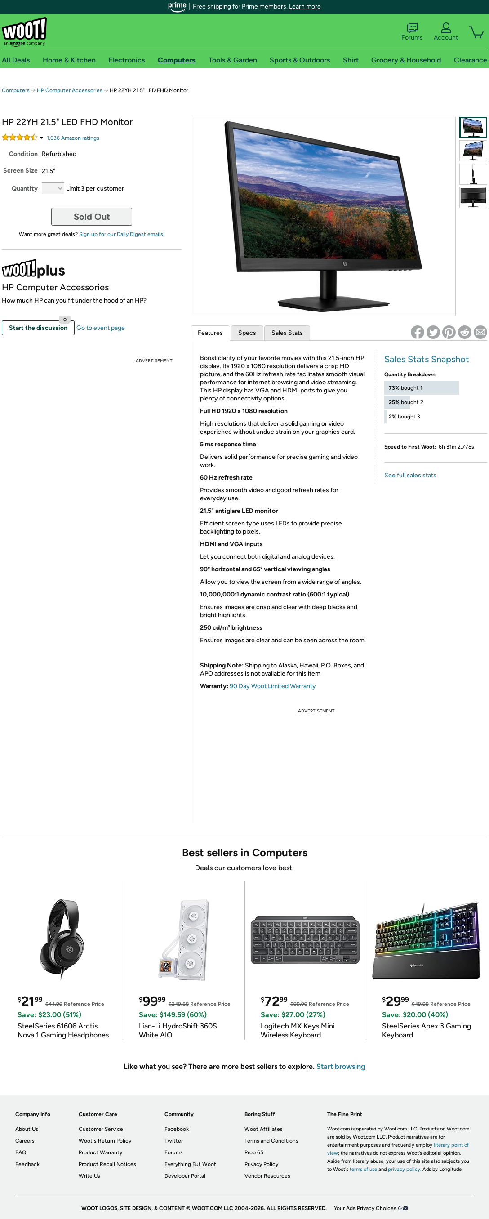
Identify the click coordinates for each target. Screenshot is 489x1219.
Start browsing (340, 1066)
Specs (247, 333)
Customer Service (101, 1129)
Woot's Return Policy (105, 1141)
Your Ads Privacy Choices (365, 1208)
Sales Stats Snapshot (426, 359)
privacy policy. (404, 1169)
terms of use (363, 1169)
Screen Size (20, 170)
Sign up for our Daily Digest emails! (122, 234)
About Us (26, 1129)
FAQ (20, 1152)
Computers (16, 90)
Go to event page (100, 328)
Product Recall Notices (107, 1164)
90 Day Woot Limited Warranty (273, 686)
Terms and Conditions (271, 1141)
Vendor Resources (267, 1176)
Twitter (173, 1141)
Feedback (27, 1164)
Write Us (89, 1176)
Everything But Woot (190, 1164)
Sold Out (92, 216)
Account (446, 31)
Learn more (305, 6)
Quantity (25, 188)
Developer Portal (184, 1176)
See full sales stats (410, 475)
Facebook (176, 1129)
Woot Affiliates (263, 1129)
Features (210, 333)
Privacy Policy (261, 1164)
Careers (25, 1141)
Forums (412, 31)
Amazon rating (73, 138)
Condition (23, 154)
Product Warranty (100, 1152)
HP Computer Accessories (69, 90)
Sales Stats (287, 333)
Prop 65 (253, 1152)
